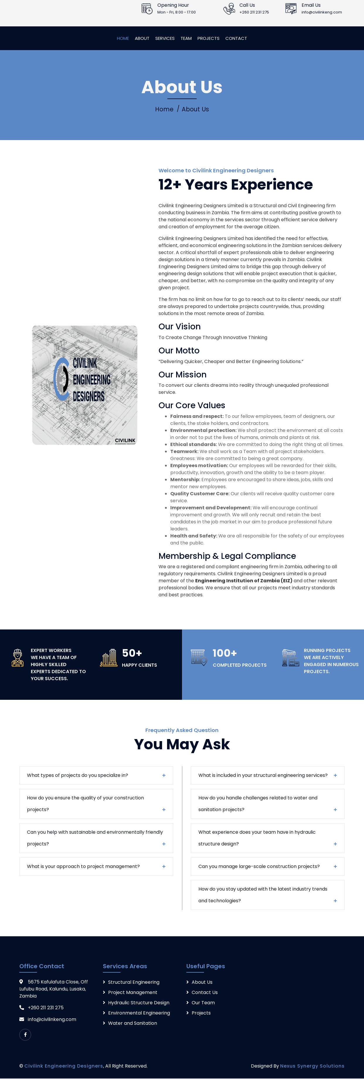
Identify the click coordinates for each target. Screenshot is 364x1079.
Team (186, 38)
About (142, 38)
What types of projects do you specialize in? (77, 775)
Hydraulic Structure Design (138, 1003)
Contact (236, 38)
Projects (209, 38)
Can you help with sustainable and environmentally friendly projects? (95, 838)
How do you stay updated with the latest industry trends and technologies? (262, 895)
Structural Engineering (133, 982)
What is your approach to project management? (83, 867)
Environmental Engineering (139, 1013)
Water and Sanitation (132, 1023)
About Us (196, 109)
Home (123, 38)
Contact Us (205, 993)
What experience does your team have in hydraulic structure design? (257, 838)
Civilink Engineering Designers (63, 1066)
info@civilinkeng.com (52, 1020)
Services (165, 38)
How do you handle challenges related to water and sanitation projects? (257, 804)
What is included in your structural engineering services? (263, 775)
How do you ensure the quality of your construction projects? (85, 804)
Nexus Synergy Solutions (312, 1066)
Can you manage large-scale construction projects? (259, 867)
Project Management (132, 993)
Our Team (203, 1003)
